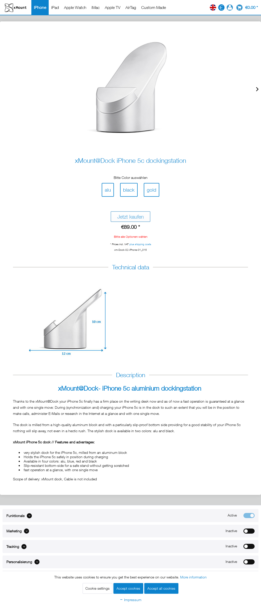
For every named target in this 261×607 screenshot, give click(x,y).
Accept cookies (128, 588)
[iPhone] (40, 7)
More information (193, 577)
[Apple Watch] (75, 7)
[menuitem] (40, 7)
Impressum (130, 600)
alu (108, 189)
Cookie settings (97, 588)
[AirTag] (131, 7)
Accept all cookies (161, 588)
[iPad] (55, 7)
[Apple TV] (112, 7)
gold (151, 189)
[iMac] (95, 7)
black (129, 189)
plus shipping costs (140, 244)
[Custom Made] (153, 7)
